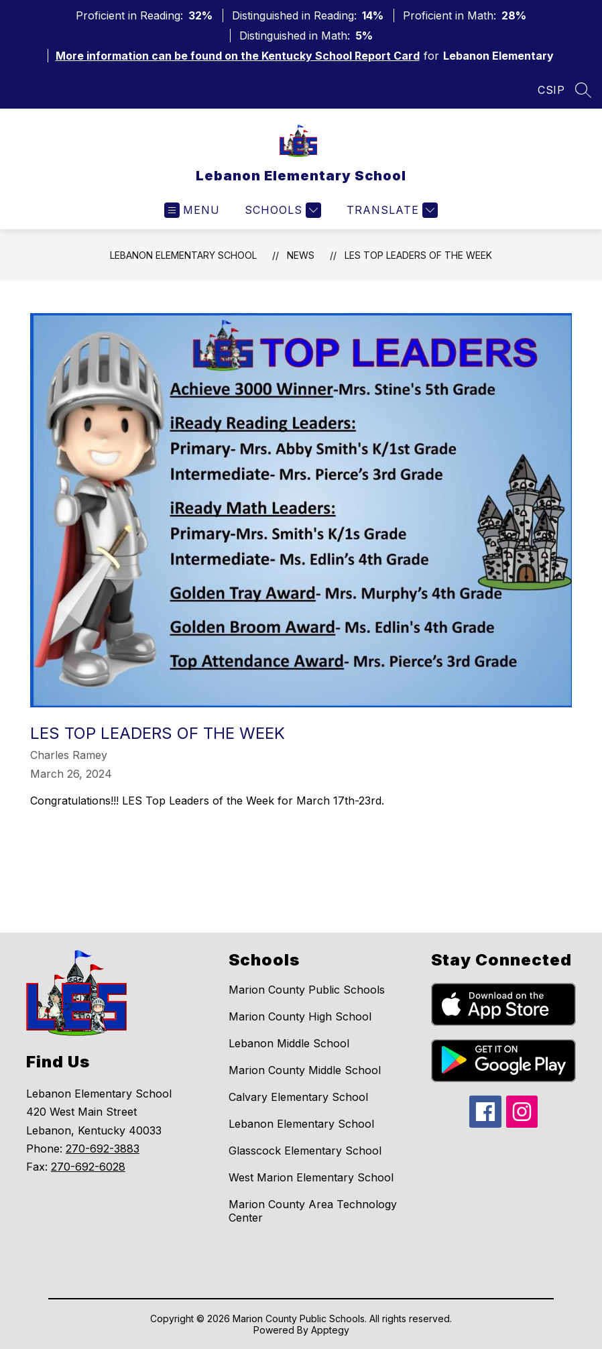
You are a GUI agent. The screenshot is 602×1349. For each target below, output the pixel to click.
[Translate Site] (390, 210)
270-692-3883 (102, 1148)
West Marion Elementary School (311, 1177)
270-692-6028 (88, 1166)
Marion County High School (300, 1016)
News (300, 255)
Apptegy (330, 1330)
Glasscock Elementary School (305, 1150)
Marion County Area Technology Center (313, 1210)
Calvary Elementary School (298, 1097)
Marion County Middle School (305, 1070)
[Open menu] (192, 210)
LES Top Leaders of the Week (418, 255)
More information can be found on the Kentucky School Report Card (238, 55)
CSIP (551, 90)
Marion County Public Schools (307, 989)
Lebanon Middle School (289, 1043)
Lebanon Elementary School (183, 255)
